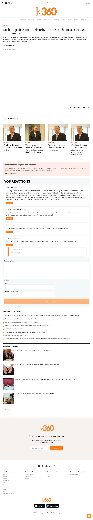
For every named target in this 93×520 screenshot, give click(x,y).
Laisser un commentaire (46, 301)
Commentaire (9, 261)
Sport (69, 20)
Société (39, 20)
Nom (6, 283)
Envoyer (56, 448)
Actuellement (6, 20)
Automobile (6, 487)
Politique (23, 20)
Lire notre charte (10, 173)
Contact (49, 476)
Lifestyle (83, 20)
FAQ (48, 474)
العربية (88, 3)
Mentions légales (74, 474)
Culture (56, 20)
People (76, 20)
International (47, 20)
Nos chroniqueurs (7, 493)
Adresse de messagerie (13, 291)
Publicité (27, 476)
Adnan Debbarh (9, 45)
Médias (63, 20)
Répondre (9, 203)
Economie (31, 20)
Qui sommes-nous (29, 474)
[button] (89, 516)
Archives (27, 478)
